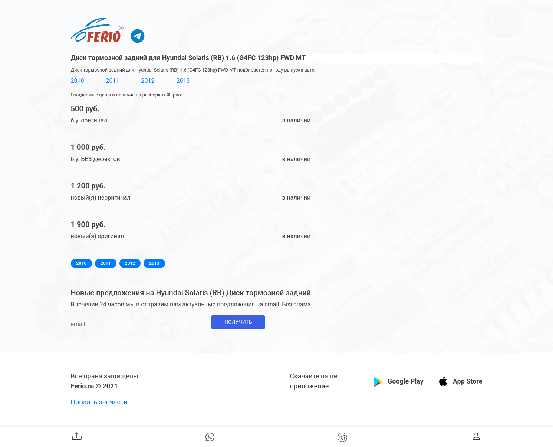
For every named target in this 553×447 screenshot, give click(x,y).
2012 (147, 80)
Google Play (406, 381)
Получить (238, 322)
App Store (468, 381)
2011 (112, 80)
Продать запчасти (99, 402)
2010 (77, 80)
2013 (183, 80)
